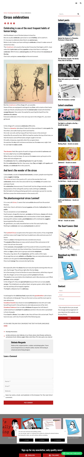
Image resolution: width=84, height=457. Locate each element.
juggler (23, 337)
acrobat (8, 335)
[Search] (78, 14)
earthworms (48, 335)
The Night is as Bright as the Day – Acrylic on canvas (68, 124)
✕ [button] (65, 431)
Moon (33, 337)
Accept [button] (26, 440)
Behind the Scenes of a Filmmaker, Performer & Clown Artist (68, 39)
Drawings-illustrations (14, 13)
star (46, 337)
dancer (34, 335)
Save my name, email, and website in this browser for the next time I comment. (29, 396)
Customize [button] (57, 440)
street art (50, 337)
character (13, 128)
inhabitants (10, 47)
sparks (43, 337)
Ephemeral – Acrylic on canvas (67, 162)
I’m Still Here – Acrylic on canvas (68, 181)
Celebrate (22, 335)
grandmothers (39, 295)
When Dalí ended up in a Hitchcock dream (68, 80)
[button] (76, 3)
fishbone (19, 337)
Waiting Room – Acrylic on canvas (68, 144)
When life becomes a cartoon (66, 100)
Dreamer (42, 335)
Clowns (30, 335)
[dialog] (42, 436)
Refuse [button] (42, 440)
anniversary (13, 335)
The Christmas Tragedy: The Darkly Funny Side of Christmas (68, 59)
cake (18, 335)
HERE (5, 326)
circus (8, 179)
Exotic (14, 337)
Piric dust (38, 337)
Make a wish (29, 337)
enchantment (9, 337)
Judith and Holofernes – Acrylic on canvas (68, 201)
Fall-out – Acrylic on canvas (66, 220)
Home (5, 13)
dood (38, 335)
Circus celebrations (16, 17)
